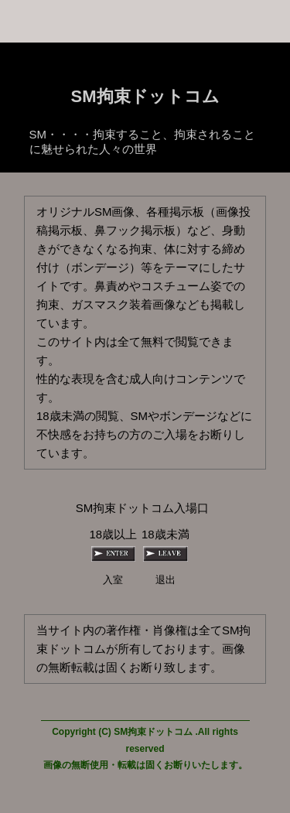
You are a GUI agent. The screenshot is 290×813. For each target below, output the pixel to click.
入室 (113, 580)
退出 (165, 580)
